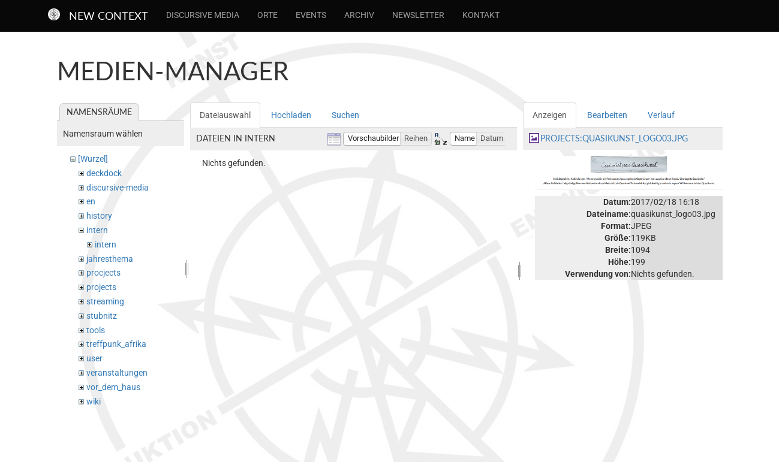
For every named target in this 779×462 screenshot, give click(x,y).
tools (95, 330)
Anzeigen (550, 115)
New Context (108, 15)
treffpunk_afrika (116, 344)
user (94, 358)
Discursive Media (202, 15)
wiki (93, 401)
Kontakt (481, 15)
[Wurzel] (93, 159)
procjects (103, 272)
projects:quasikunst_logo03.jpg (614, 138)
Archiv (359, 15)
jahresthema (109, 259)
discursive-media (117, 187)
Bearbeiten (607, 115)
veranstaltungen (117, 373)
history (99, 216)
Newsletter (418, 15)
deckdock (104, 173)
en (90, 201)
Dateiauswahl (225, 115)
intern (97, 230)
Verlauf (661, 115)
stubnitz (101, 316)
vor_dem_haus (113, 387)
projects (101, 287)
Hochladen (291, 115)
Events (311, 15)
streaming (105, 301)
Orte (267, 15)
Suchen (345, 115)
